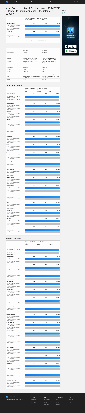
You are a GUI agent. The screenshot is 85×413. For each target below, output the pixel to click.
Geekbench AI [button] (34, 1)
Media (70, 402)
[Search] (57, 2)
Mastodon (58, 401)
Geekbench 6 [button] (25, 1)
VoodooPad (33, 402)
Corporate (71, 399)
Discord (57, 402)
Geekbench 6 (33, 399)
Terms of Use (46, 406)
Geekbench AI (34, 401)
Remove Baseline (67, 12)
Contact (45, 402)
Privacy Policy (46, 404)
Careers (70, 401)
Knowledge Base (46, 399)
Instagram (58, 404)
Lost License (46, 401)
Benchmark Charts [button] (43, 1)
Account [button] (76, 1)
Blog (57, 399)
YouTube (58, 406)
